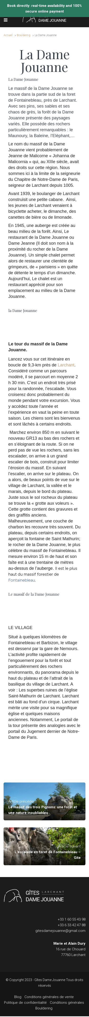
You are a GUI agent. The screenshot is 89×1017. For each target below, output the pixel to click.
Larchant (66, 365)
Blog (17, 997)
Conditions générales (67, 1002)
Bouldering (23, 35)
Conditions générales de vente (49, 997)
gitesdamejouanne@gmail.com (60, 931)
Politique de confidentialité (25, 1002)
